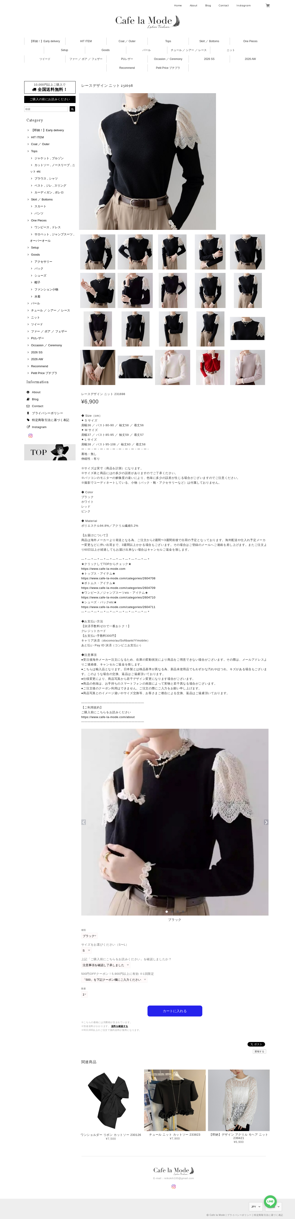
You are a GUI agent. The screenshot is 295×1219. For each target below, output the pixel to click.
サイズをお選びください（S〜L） (105, 944)
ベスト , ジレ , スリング (50, 185)
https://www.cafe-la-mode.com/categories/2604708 (118, 578)
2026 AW (250, 59)
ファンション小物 (46, 289)
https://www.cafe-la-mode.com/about (108, 717)
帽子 (37, 282)
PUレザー (127, 59)
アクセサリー (43, 261)
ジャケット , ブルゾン (49, 158)
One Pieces (250, 41)
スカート (40, 206)
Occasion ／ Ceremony (168, 59)
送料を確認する (119, 1026)
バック (38, 268)
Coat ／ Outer (127, 41)
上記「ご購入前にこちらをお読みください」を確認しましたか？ (126, 959)
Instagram (244, 5)
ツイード (45, 59)
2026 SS (209, 59)
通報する (259, 1051)
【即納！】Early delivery (45, 41)
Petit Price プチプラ (168, 67)
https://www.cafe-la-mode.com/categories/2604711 (118, 607)
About (194, 5)
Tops (168, 41)
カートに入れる (175, 1011)
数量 (83, 988)
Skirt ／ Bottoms (209, 41)
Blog (208, 5)
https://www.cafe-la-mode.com (103, 568)
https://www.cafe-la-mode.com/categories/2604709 (118, 588)
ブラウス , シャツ (46, 178)
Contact (224, 5)
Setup (64, 50)
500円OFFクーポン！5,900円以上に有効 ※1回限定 (117, 973)
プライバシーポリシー (47, 413)
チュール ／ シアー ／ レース (189, 50)
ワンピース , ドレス (47, 227)
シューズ (40, 275)
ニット (231, 50)
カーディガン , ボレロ (49, 192)
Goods (106, 50)
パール (146, 50)
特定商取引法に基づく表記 (50, 420)
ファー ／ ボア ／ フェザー (86, 59)
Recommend (127, 67)
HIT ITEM (86, 41)
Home (178, 5)
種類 (83, 930)
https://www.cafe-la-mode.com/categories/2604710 (118, 597)
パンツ (38, 213)
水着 (37, 296)
